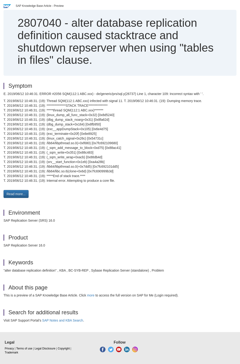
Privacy (9, 348)
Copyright (64, 348)
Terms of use (24, 348)
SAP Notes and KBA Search (62, 320)
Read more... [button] (16, 194)
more (90, 295)
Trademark (11, 352)
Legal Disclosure (45, 348)
